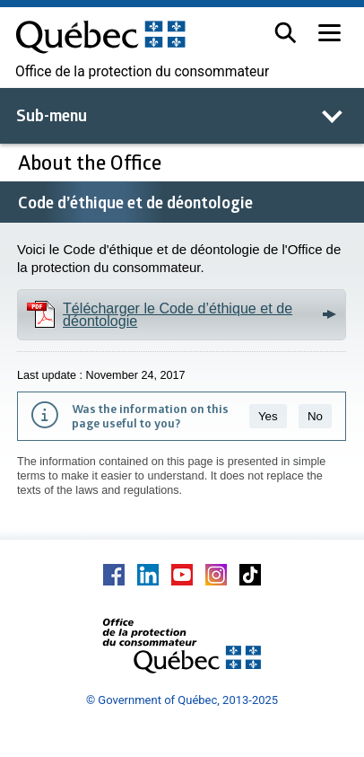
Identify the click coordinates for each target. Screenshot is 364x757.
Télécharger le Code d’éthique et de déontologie (177, 314)
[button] (285, 33)
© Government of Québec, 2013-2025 (182, 700)
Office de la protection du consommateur (142, 72)
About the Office (89, 162)
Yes (268, 416)
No (315, 416)
